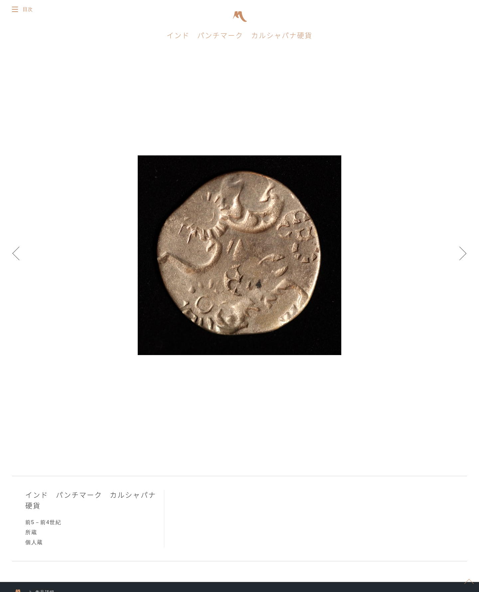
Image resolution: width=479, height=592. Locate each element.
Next (459, 257)
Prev (20, 257)
